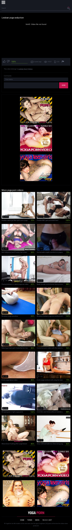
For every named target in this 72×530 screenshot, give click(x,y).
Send (63, 85)
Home (22, 520)
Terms (29, 520)
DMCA (37, 520)
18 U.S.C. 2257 (47, 520)
